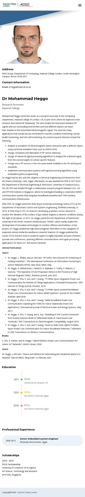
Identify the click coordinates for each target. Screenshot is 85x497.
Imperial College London (27, 492)
